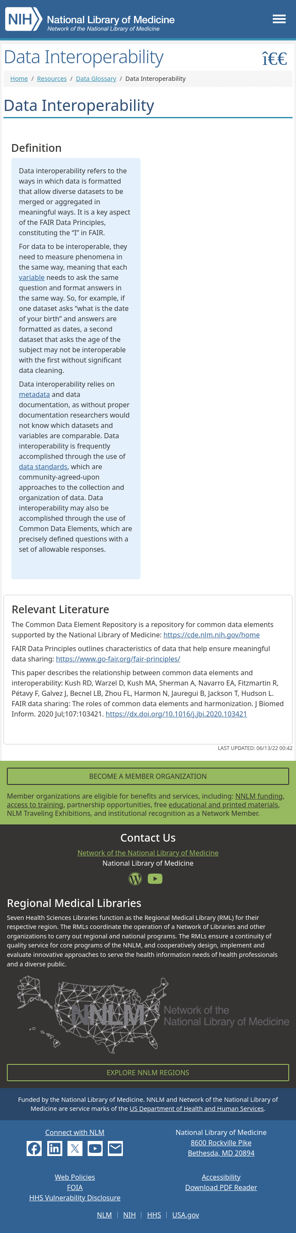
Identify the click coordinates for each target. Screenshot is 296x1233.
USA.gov (185, 1215)
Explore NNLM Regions (148, 1072)
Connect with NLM (74, 1132)
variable (32, 277)
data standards (43, 466)
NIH (129, 1215)
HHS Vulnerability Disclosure (74, 1197)
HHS (154, 1215)
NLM (104, 1215)
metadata (34, 394)
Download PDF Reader (221, 1187)
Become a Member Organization (148, 776)
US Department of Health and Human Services (197, 1108)
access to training (35, 804)
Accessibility (221, 1177)
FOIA (74, 1187)
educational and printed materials (223, 804)
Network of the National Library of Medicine (148, 853)
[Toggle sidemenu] (275, 58)
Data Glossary (96, 78)
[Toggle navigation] (279, 19)
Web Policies (75, 1177)
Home (19, 78)
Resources (52, 78)
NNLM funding (259, 796)
